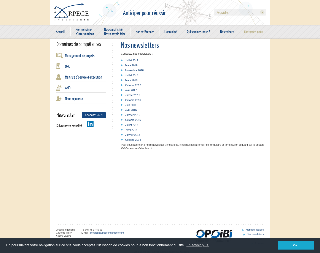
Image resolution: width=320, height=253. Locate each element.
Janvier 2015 (132, 134)
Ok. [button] (295, 245)
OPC (67, 66)
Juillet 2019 (132, 60)
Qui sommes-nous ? (198, 31)
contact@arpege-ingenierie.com (107, 232)
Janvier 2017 (132, 95)
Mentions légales (255, 229)
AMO (67, 87)
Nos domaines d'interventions (85, 31)
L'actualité (170, 31)
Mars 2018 (131, 80)
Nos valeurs (227, 31)
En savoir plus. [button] (197, 245)
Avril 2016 (131, 110)
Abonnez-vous (94, 115)
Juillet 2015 (132, 124)
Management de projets (80, 55)
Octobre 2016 (133, 100)
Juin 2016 (131, 105)
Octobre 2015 (133, 120)
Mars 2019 (131, 65)
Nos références (145, 31)
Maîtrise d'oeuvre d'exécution (83, 77)
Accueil (60, 31)
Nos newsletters (255, 234)
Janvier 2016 (132, 115)
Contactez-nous (253, 31)
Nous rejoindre (74, 98)
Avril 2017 (131, 90)
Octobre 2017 (133, 85)
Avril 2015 (131, 129)
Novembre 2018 (134, 70)
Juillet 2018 (132, 75)
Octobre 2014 (133, 139)
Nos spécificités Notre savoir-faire (115, 31)
